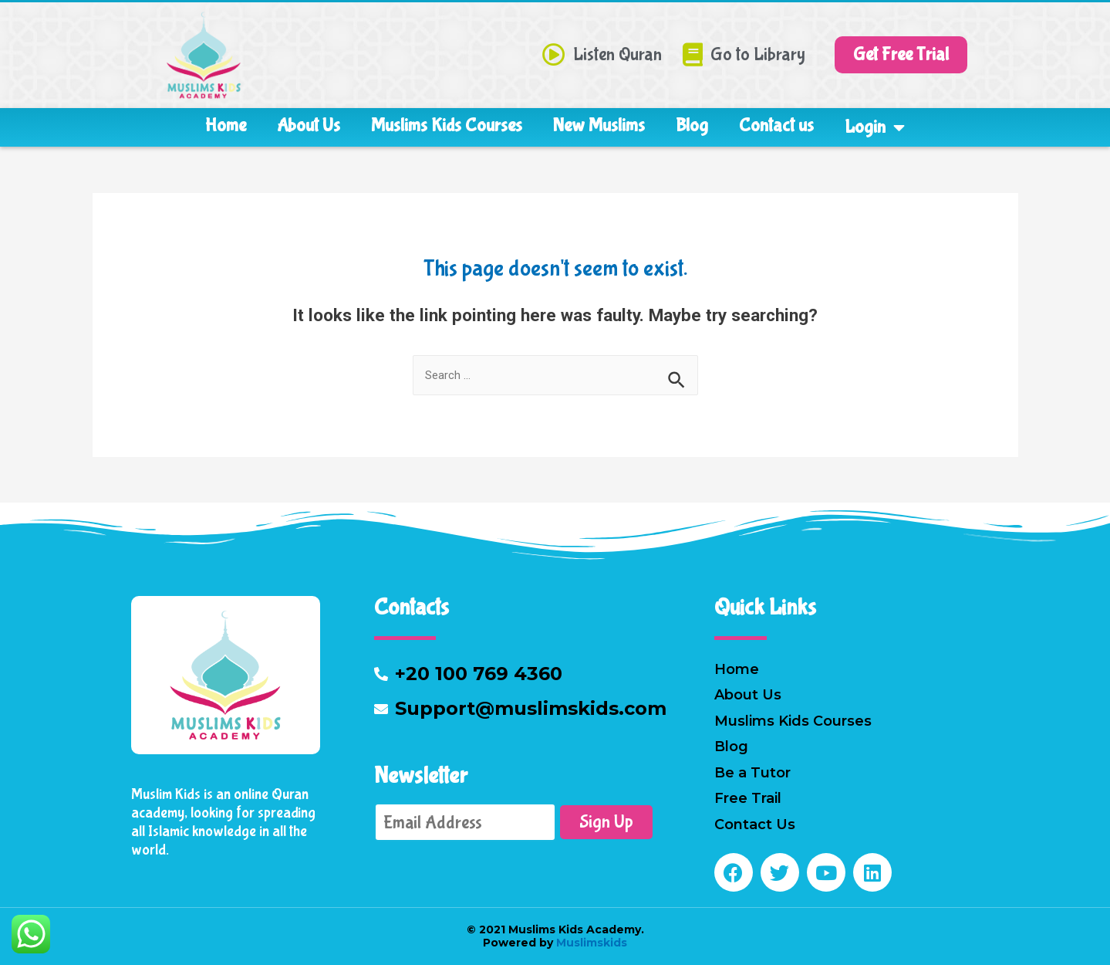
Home (225, 125)
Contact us (776, 125)
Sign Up (606, 821)
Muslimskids (590, 943)
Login (875, 127)
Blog (692, 125)
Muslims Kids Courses (446, 125)
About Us (308, 125)
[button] (901, 54)
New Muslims (599, 125)
